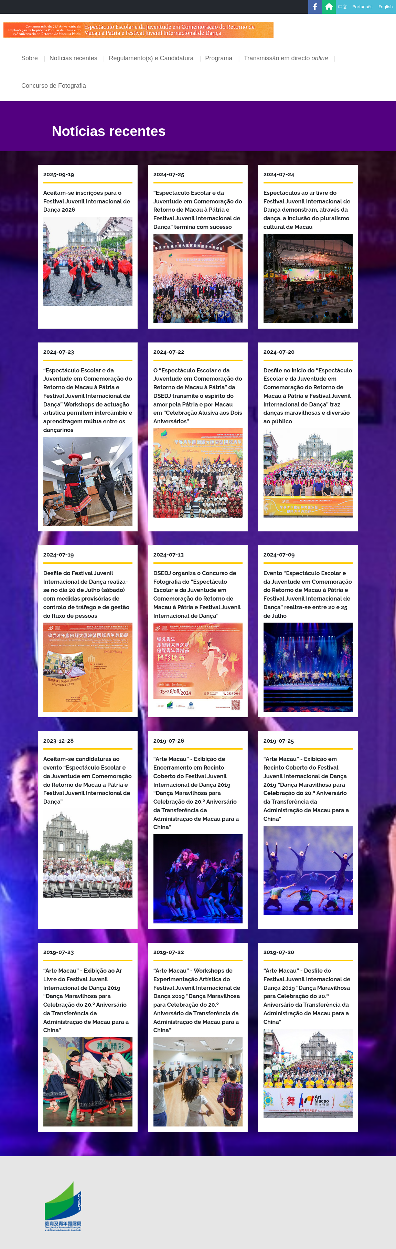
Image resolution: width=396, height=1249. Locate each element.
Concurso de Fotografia (53, 85)
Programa (219, 58)
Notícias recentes (74, 58)
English (385, 6)
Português (362, 6)
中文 (342, 7)
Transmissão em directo (287, 58)
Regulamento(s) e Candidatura (152, 58)
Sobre (30, 58)
